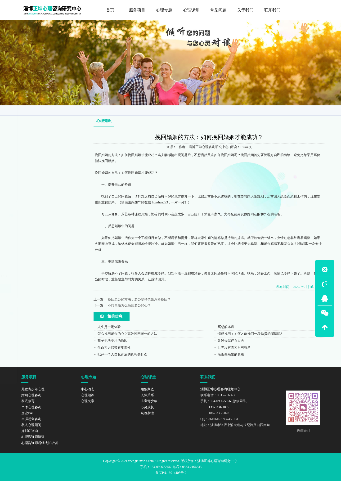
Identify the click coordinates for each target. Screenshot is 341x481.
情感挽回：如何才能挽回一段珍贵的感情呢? (250, 334)
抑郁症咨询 (32, 173)
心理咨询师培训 (35, 183)
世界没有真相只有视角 (234, 347)
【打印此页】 (314, 287)
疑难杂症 (147, 413)
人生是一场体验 (109, 327)
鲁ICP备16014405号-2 (170, 473)
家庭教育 (30, 125)
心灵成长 (147, 407)
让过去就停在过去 (231, 340)
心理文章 (87, 401)
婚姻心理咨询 (33, 115)
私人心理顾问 (33, 164)
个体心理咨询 (33, 134)
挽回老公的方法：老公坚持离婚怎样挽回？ (139, 299)
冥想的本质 (226, 327)
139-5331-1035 (36, 349)
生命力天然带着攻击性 (114, 347)
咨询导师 (294, 110)
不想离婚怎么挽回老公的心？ (129, 305)
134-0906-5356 (38, 343)
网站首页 (274, 110)
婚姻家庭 (147, 389)
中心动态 (87, 389)
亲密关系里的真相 (231, 354)
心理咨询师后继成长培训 (41, 193)
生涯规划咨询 (33, 154)
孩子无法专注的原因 (112, 340)
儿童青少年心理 (35, 105)
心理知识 (313, 110)
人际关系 (147, 395)
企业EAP (30, 144)
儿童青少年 (149, 401)
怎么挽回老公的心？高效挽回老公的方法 (127, 334)
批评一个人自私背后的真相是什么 (122, 354)
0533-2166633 (37, 338)
